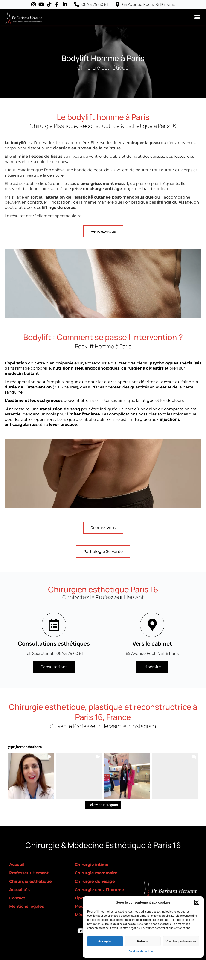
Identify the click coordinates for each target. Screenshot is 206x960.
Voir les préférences (181, 941)
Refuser (143, 941)
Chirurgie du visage (95, 881)
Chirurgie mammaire (96, 873)
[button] (196, 902)
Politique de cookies (140, 951)
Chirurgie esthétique (30, 881)
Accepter (105, 941)
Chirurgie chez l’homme (99, 889)
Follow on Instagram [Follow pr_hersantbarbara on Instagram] (103, 805)
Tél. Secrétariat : (54, 653)
